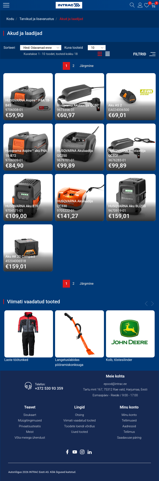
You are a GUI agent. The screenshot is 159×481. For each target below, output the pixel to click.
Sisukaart (29, 415)
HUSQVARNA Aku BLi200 (127, 206)
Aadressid (129, 426)
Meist (30, 432)
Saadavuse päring (129, 437)
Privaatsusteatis (30, 426)
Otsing (79, 415)
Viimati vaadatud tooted (79, 420)
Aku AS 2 (115, 105)
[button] (6, 5)
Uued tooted (79, 432)
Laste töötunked (16, 360)
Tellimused (129, 420)
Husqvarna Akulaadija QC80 (77, 105)
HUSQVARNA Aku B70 (21, 206)
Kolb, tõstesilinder (119, 360)
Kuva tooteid (73, 48)
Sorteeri (9, 48)
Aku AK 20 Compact (20, 256)
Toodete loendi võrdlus (79, 426)
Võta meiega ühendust (29, 437)
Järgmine (87, 66)
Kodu (10, 19)
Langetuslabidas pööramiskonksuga (69, 362)
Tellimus (129, 432)
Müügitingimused (30, 420)
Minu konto (129, 415)
